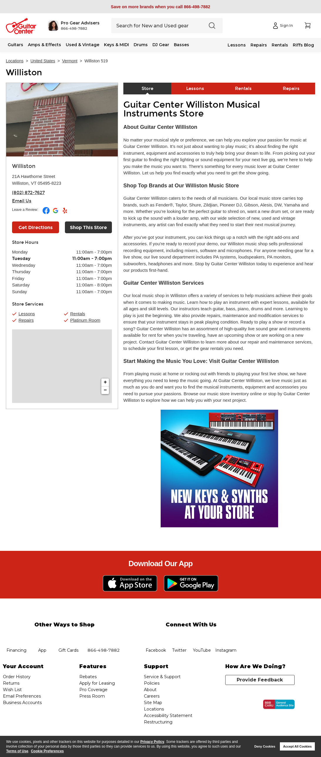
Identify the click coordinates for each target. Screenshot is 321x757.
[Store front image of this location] (62, 119)
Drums (141, 44)
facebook (156, 635)
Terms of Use (17, 751)
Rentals (280, 45)
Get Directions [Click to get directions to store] (36, 227)
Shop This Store (88, 227)
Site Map (153, 702)
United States (43, 61)
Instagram (226, 635)
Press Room (92, 696)
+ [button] (105, 382)
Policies (151, 683)
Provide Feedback (260, 680)
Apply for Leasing (97, 683)
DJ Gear (160, 44)
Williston (24, 73)
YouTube (201, 635)
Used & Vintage (82, 44)
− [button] (105, 390)
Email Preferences (22, 696)
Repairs (259, 45)
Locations (14, 61)
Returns (11, 683)
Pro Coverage (93, 689)
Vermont (70, 61)
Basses (181, 44)
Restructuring (158, 722)
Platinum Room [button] (85, 320)
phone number (104, 635)
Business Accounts (22, 702)
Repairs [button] (26, 320)
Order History (17, 676)
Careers (151, 696)
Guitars (15, 44)
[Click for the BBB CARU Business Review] (279, 704)
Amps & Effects (44, 44)
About (150, 689)
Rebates (88, 676)
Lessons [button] (27, 313)
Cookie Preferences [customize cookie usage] (47, 751)
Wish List (12, 689)
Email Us (21, 201)
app (42, 635)
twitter (179, 635)
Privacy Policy (152, 742)
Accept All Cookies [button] (297, 746)
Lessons (237, 45)
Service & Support (162, 676)
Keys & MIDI (116, 44)
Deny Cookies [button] (264, 746)
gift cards (68, 635)
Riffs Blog (303, 45)
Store (147, 88)
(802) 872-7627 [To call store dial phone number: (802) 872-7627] (28, 192)
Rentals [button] (77, 313)
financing (17, 635)
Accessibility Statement (168, 715)
